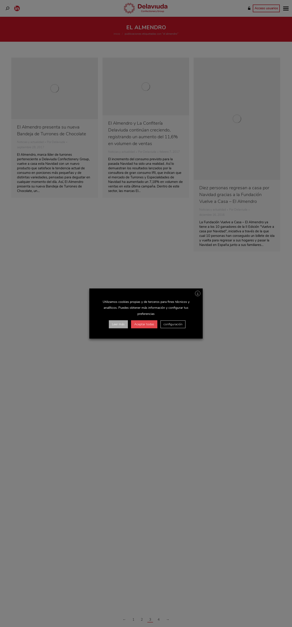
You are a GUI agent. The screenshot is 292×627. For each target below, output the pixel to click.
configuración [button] (172, 324)
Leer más (118, 324)
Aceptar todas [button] (144, 324)
